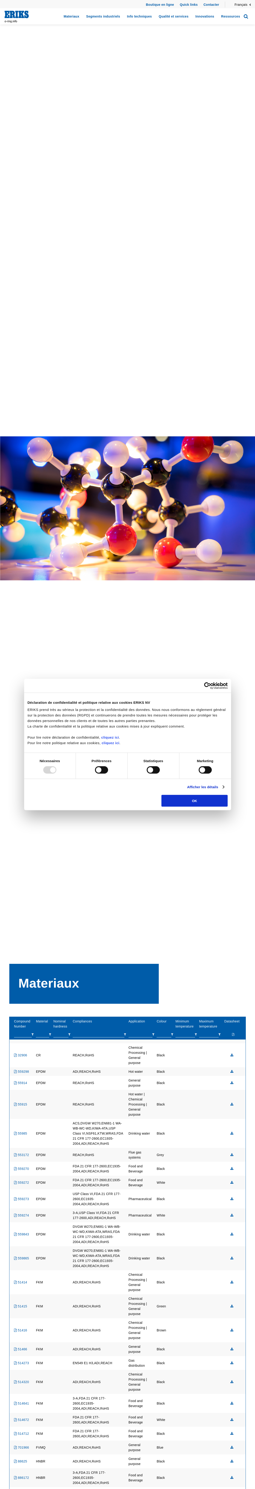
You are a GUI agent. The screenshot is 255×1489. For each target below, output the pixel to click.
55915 (20, 1104)
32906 (20, 1055)
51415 (20, 1306)
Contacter (211, 4)
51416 (20, 1330)
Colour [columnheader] (161, 1021)
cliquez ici (110, 737)
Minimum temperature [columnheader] (184, 1023)
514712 (21, 1433)
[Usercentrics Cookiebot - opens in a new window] (207, 685)
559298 (21, 1071)
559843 (21, 1234)
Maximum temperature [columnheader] (208, 1023)
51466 (20, 1349)
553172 (21, 1155)
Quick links (189, 4)
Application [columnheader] (137, 1021)
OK (194, 801)
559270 (21, 1169)
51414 (20, 1282)
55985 (20, 1133)
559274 (21, 1215)
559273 (21, 1199)
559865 (21, 1258)
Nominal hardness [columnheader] (60, 1023)
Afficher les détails (202, 787)
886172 (21, 1478)
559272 (21, 1182)
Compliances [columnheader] (82, 1021)
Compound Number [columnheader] (22, 1023)
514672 (21, 1420)
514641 (21, 1403)
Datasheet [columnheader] (232, 1021)
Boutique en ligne (160, 4)
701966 (21, 1447)
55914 (20, 1083)
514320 (21, 1382)
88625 (20, 1461)
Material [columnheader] (42, 1021)
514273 (21, 1363)
